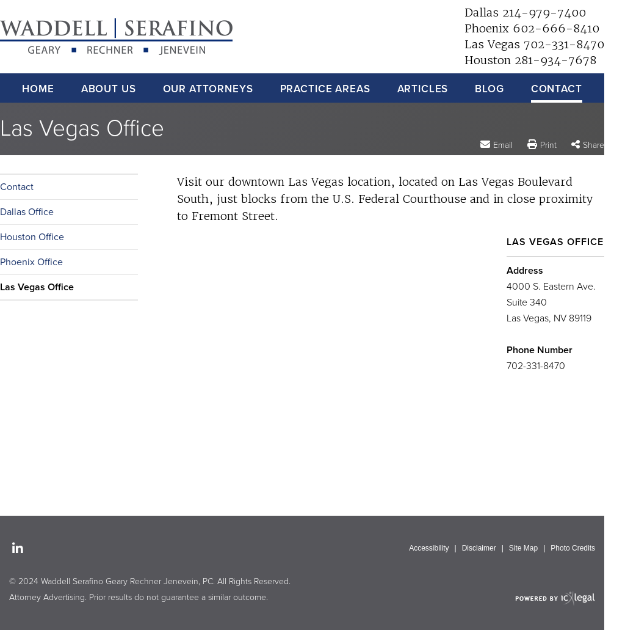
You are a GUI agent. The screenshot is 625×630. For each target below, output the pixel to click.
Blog (489, 88)
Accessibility (429, 548)
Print (548, 145)
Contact (556, 88)
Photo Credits (573, 548)
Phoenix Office (31, 262)
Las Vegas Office (37, 287)
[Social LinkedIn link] (17, 549)
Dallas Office (27, 212)
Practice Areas (325, 88)
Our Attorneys (208, 88)
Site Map (523, 548)
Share (593, 145)
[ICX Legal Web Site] (555, 598)
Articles (423, 88)
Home (38, 88)
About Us (108, 88)
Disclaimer (479, 548)
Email (503, 145)
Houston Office (32, 237)
